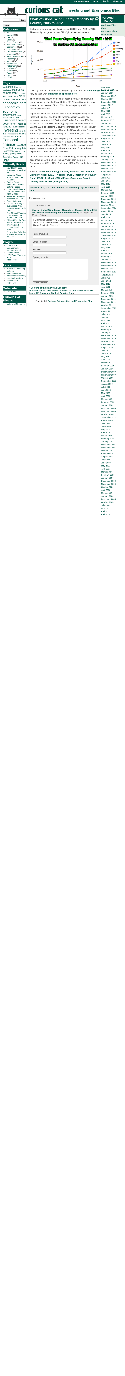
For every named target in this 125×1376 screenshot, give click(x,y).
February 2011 (107, 329)
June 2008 (106, 426)
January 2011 (107, 332)
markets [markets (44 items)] (22, 133)
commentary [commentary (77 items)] (10, 92)
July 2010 (105, 350)
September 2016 (108, 135)
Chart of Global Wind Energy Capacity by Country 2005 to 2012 (62, 21)
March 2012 (106, 290)
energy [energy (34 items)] (19, 115)
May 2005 (105, 508)
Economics (12, 47)
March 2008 (106, 435)
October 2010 (107, 341)
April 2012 (105, 287)
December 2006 (108, 481)
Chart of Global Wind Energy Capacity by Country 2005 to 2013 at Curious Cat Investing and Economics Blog (64, 211)
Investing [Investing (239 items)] (10, 130)
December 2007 (108, 444)
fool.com (10, 271)
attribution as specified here (62, 94)
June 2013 (106, 244)
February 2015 (107, 193)
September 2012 (108, 272)
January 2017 (107, 123)
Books (106, 1)
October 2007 (107, 450)
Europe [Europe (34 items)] (16, 117)
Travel (9, 78)
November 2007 (108, 447)
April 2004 (105, 514)
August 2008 (107, 420)
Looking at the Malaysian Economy (49, 292)
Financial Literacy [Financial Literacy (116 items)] (15, 120)
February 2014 (107, 223)
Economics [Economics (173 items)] (11, 107)
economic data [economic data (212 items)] (15, 103)
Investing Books (14, 273)
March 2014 (106, 220)
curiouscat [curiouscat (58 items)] (14, 99)
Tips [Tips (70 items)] (20, 156)
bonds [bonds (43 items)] (18, 87)
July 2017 (105, 108)
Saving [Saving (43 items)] (6, 154)
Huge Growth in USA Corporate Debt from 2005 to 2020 (16, 191)
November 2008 (108, 411)
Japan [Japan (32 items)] (21, 131)
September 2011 (108, 308)
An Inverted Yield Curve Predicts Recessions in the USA (17, 234)
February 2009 (107, 402)
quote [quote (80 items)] (24, 144)
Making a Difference (16, 304)
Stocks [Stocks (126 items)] (7, 156)
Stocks (10, 70)
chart (9, 37)
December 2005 (108, 499)
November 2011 (108, 302)
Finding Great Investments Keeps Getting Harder (15, 184)
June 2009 (106, 390)
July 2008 (105, 423)
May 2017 (105, 111)
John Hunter (57, 187)
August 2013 (107, 238)
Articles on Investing (16, 268)
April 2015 (105, 187)
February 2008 (107, 438)
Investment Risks (109, 31)
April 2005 (105, 511)
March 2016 (106, 153)
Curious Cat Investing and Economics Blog (70, 305)
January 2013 (107, 259)
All (8, 33)
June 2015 (106, 181)
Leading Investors (15, 278)
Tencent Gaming (14, 201)
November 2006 (108, 484)
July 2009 (105, 387)
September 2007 (108, 454)
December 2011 (108, 299)
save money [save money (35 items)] (20, 151)
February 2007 (107, 475)
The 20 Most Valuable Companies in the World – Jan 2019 (16, 215)
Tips (8, 75)
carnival (10, 35)
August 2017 (107, 105)
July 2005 (105, 505)
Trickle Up (11, 283)
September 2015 (108, 172)
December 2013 (108, 229)
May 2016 (105, 147)
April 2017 (105, 114)
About (96, 1)
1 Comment (72, 187)
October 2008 (107, 414)
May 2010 (105, 357)
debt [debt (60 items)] (23, 99)
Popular (10, 59)
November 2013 (108, 232)
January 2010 (107, 369)
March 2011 (106, 326)
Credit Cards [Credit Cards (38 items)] (12, 96)
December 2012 (108, 263)
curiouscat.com (81, 1)
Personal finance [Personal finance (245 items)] (10, 142)
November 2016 (108, 129)
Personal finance (14, 56)
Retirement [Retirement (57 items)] (8, 151)
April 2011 (105, 323)
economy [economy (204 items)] (10, 111)
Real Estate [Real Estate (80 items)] (10, 148)
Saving (10, 68)
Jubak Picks (12, 260)
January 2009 (107, 405)
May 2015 (105, 184)
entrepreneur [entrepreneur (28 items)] (7, 118)
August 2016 (107, 138)
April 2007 (105, 469)
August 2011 (107, 311)
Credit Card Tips (108, 25)
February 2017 (107, 120)
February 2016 (107, 156)
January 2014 (107, 226)
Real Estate (12, 63)
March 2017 (106, 117)
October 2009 (107, 378)
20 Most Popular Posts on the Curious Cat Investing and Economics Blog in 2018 (17, 225)
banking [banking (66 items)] (10, 86)
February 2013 (107, 256)
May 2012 (105, 284)
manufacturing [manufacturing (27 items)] (13, 134)
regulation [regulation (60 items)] (22, 148)
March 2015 (106, 190)
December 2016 (108, 126)
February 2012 (107, 293)
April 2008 (105, 432)
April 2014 (105, 217)
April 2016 (105, 150)
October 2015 (107, 169)
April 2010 (105, 360)
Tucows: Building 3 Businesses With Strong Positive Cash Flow (16, 207)
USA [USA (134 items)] (6, 160)
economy (11, 49)
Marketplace (12, 280)
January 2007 (107, 478)
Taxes (9, 73)
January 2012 (107, 296)
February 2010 (107, 366)
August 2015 (107, 175)
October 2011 (107, 305)
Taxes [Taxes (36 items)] (15, 157)
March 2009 (106, 399)
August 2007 (107, 457)
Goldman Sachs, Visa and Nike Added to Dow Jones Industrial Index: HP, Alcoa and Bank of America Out (61, 295)
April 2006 (105, 490)
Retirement (12, 66)
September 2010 (108, 344)
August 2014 (107, 211)
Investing (11, 54)
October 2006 (107, 487)
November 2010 (108, 338)
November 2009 (108, 375)
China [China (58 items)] (21, 89)
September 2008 (108, 417)
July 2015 (105, 178)
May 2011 (105, 320)
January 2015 (107, 196)
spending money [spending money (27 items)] (16, 154)
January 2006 (107, 496)
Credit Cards (12, 42)
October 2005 (107, 502)
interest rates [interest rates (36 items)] (20, 127)
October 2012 (107, 269)
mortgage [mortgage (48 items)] (16, 136)
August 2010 (107, 347)
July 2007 (105, 460)
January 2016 (107, 159)
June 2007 (106, 463)
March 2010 (106, 363)
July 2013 (105, 241)
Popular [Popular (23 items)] (18, 145)
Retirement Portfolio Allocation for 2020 (16, 197)
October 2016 (107, 132)
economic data (13, 44)
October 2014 (107, 205)
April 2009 (105, 396)
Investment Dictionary (16, 276)
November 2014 (108, 202)
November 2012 (108, 266)
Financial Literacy (14, 51)
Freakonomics (13, 252)
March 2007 (106, 472)
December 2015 (108, 162)
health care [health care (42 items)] (23, 124)
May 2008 (105, 429)
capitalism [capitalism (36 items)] (7, 90)
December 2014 (108, 199)
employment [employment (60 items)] (9, 114)
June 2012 (106, 281)
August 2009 (107, 384)
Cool (9, 40)
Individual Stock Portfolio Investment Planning (16, 177)
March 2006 (106, 493)
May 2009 (105, 393)
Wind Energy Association (100, 90)
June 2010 (106, 353)
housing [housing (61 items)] (7, 126)
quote (9, 61)
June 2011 (106, 317)
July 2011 (105, 314)
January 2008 (107, 441)
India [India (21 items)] (13, 127)
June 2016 (106, 144)
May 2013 (105, 247)
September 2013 (108, 235)
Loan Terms (106, 34)
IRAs (103, 28)
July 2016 (105, 141)
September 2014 (108, 208)
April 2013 (105, 250)
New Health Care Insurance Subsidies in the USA (17, 170)
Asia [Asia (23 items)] (4, 87)
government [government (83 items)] (10, 123)
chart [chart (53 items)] (14, 90)
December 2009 (108, 372)
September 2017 (108, 102)
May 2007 (105, 466)
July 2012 (105, 278)
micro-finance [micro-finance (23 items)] (7, 136)
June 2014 (106, 214)
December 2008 (108, 408)
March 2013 (106, 253)
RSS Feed (11, 292)
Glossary (117, 1)
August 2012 (107, 275)
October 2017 (107, 99)
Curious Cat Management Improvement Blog (15, 247)
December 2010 (108, 335)
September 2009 (108, 381)
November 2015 (108, 166)
